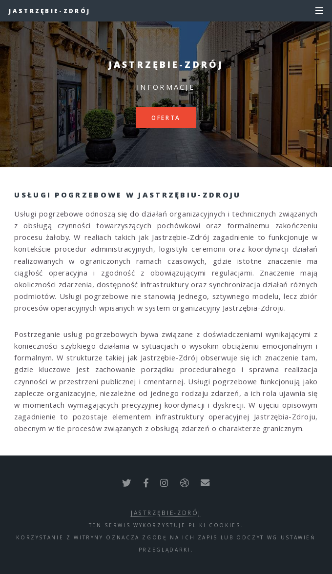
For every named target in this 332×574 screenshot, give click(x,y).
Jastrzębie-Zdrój (49, 11)
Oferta (166, 117)
